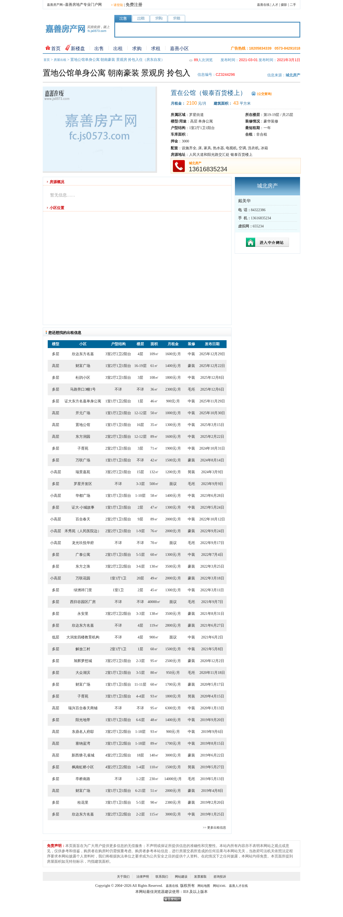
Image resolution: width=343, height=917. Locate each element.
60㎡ (154, 555)
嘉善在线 (263, 5)
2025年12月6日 (212, 389)
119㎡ (153, 625)
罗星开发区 (83, 484)
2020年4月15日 (212, 696)
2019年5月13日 (212, 779)
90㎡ (154, 802)
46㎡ (154, 401)
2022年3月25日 (212, 566)
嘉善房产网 (55, 5)
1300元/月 (173, 425)
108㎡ (154, 378)
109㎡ (154, 354)
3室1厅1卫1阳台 (118, 696)
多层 (55, 354)
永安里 (82, 614)
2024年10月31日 (212, 448)
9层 (140, 519)
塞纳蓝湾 (83, 743)
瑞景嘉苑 (83, 472)
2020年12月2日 (212, 661)
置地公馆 (83, 425)
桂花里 (82, 802)
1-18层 (140, 732)
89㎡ (154, 437)
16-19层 (140, 366)
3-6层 (140, 566)
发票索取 (200, 876)
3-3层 (140, 484)
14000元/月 (173, 779)
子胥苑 (82, 448)
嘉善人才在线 (238, 886)
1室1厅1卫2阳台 (118, 401)
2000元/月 (173, 519)
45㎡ (154, 590)
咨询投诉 (219, 876)
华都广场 (83, 496)
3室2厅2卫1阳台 (118, 378)
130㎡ (154, 566)
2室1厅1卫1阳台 (118, 555)
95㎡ (154, 661)
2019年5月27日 (212, 767)
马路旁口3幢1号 (83, 389)
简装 (191, 472)
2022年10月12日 (212, 519)
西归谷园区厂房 (83, 602)
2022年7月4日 (212, 555)
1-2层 (140, 779)
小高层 (55, 472)
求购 (137, 48)
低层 (55, 637)
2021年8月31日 (212, 614)
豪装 (191, 366)
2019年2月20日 (212, 802)
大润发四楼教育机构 (82, 637)
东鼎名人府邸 (83, 732)
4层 (140, 354)
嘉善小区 (179, 48)
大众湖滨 (83, 673)
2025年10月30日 (212, 413)
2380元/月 (173, 802)
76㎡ (154, 531)
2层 (140, 507)
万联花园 (83, 578)
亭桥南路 (83, 779)
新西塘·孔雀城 (83, 755)
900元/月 (173, 401)
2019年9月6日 (212, 732)
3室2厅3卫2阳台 (118, 814)
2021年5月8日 (212, 649)
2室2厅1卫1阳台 (118, 437)
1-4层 (140, 767)
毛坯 (191, 389)
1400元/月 (173, 366)
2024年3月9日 (212, 472)
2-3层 (140, 661)
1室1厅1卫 (118, 578)
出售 (99, 48)
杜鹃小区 (83, 378)
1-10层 (140, 496)
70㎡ (154, 543)
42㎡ (154, 460)
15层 (140, 472)
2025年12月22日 (212, 366)
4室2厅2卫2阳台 (118, 755)
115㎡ (153, 814)
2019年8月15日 (212, 743)
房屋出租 (60, 60)
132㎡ (154, 472)
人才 (275, 5)
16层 (140, 425)
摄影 (284, 5)
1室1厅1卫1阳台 (118, 425)
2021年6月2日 (212, 637)
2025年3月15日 (212, 425)
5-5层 (140, 555)
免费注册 (134, 4)
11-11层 (140, 684)
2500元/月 (173, 661)
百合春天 (83, 519)
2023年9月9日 (212, 484)
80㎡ (154, 673)
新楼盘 (78, 48)
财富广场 (83, 366)
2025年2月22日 (212, 437)
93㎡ (154, 696)
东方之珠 (83, 566)
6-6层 (140, 720)
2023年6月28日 (212, 496)
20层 (140, 578)
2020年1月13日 (212, 708)
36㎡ (154, 389)
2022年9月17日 (212, 543)
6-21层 (140, 791)
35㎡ (154, 425)
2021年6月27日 (212, 625)
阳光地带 (83, 720)
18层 (140, 755)
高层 (55, 366)
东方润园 (83, 437)
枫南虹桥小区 (83, 767)
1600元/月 (173, 354)
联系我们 (162, 876)
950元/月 (173, 673)
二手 (293, 5)
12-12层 (140, 413)
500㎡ (154, 484)
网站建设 (181, 876)
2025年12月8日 (212, 378)
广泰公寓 (83, 555)
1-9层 (140, 531)
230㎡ (154, 779)
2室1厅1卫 (118, 649)
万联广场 (83, 460)
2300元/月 (173, 389)
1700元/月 (173, 684)
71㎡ (154, 448)
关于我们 (123, 876)
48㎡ (154, 720)
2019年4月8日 (212, 791)
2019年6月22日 (212, 755)
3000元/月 (173, 755)
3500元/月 (173, 566)
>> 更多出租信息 (214, 827)
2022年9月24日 (212, 531)
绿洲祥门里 (83, 590)
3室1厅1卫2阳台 (118, 743)
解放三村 (83, 649)
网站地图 (203, 886)
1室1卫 (118, 590)
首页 (56, 48)
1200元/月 (173, 472)
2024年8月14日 (212, 460)
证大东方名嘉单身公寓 (83, 401)
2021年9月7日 (212, 602)
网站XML (219, 886)
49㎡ (154, 578)
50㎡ (154, 413)
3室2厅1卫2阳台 (118, 732)
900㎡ (154, 637)
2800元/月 (173, 625)
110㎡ (153, 767)
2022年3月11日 (212, 590)
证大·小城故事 (83, 507)
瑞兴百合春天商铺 (83, 708)
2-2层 (140, 814)
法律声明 (142, 876)
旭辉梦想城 (83, 661)
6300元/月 (173, 708)
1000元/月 (173, 413)
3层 (140, 378)
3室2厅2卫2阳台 (118, 354)
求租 (155, 48)
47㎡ (154, 507)
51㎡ (154, 791)
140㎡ (154, 755)
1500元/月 (173, 460)
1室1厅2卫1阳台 (118, 413)
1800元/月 (173, 378)
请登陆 (117, 5)
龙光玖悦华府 (83, 543)
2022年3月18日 (212, 578)
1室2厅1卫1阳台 (118, 366)
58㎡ (154, 496)
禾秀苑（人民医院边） (83, 531)
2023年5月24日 (212, 507)
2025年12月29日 (212, 354)
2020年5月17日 (212, 684)
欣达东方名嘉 (83, 354)
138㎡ (154, 614)
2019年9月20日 (212, 720)
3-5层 (140, 673)
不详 (118, 389)
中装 (191, 354)
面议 (173, 484)
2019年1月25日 (212, 814)
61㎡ (154, 366)
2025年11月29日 (212, 401)
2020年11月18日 (212, 673)
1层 (140, 401)
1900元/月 (173, 448)
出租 (118, 48)
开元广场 (83, 413)
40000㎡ (154, 602)
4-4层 (140, 696)
